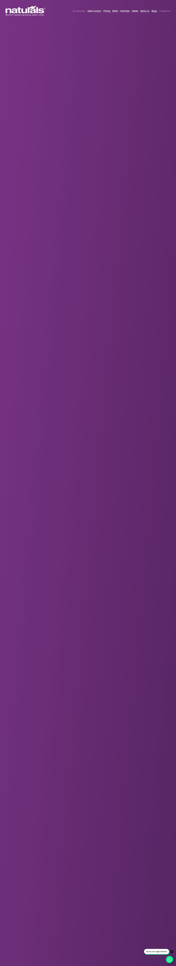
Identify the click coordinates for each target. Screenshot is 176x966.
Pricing (106, 11)
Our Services (79, 11)
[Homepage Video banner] (88, 483)
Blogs (154, 11)
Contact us (164, 11)
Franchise (124, 11)
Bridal (115, 11)
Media (135, 11)
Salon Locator (94, 11)
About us (144, 11)
